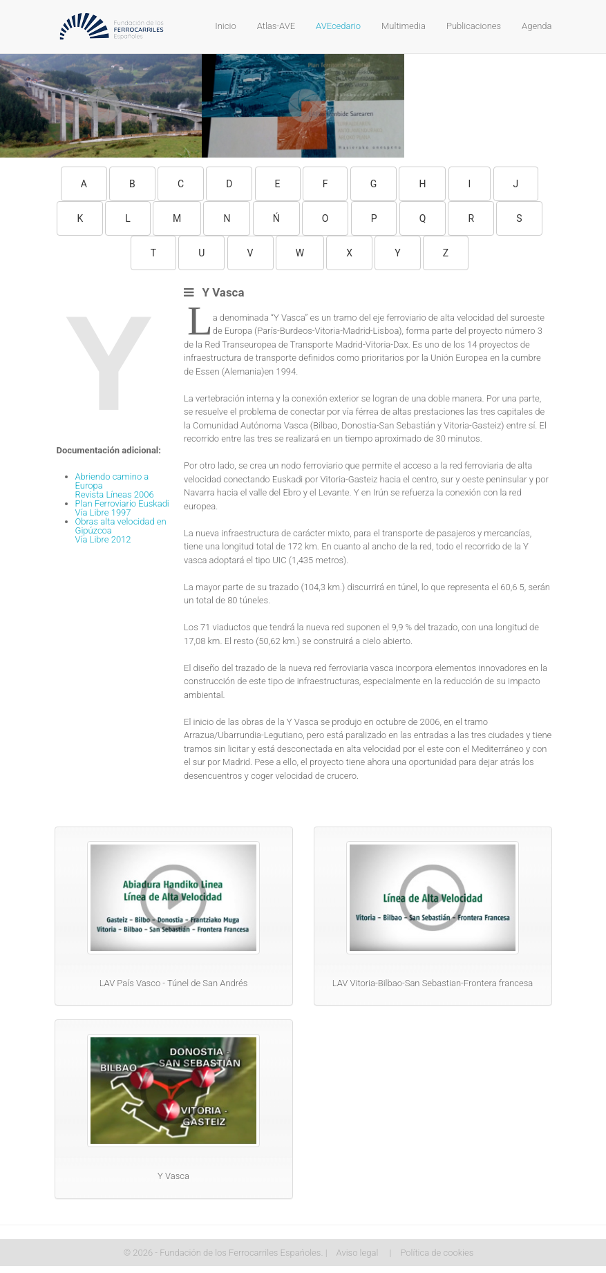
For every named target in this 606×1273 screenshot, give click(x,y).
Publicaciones (473, 26)
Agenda (536, 26)
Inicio (225, 26)
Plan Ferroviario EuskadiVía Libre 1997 (122, 508)
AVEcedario (338, 26)
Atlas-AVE (276, 26)
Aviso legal (358, 1252)
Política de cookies (436, 1252)
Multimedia (403, 26)
